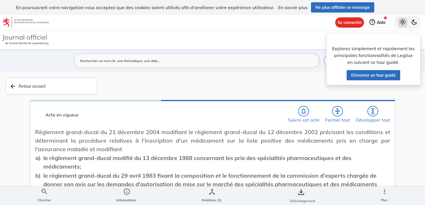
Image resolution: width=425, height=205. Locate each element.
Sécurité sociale (341, 167)
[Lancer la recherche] (311, 61)
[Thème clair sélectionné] (402, 22)
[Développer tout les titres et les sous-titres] (296, 89)
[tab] (403, 92)
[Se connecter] (349, 22)
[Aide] (378, 22)
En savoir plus (293, 7)
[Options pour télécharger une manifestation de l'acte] (403, 164)
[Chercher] (247, 89)
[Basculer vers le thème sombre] (414, 22)
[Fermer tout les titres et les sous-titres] (280, 89)
